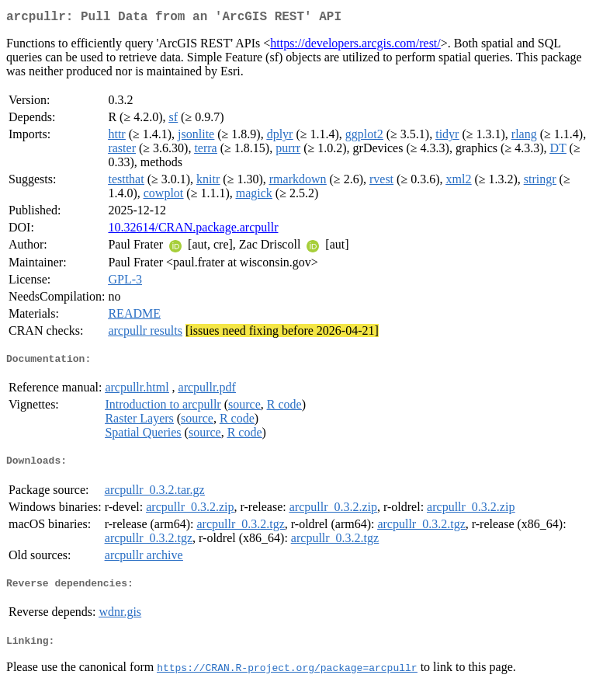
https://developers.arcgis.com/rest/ (355, 46)
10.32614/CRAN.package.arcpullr (193, 230)
